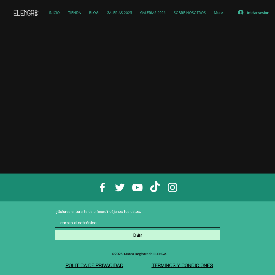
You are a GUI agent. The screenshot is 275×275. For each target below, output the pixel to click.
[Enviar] (137, 235)
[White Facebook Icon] (102, 187)
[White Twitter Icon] (119, 187)
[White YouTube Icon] (137, 187)
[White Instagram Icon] (172, 187)
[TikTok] (155, 187)
